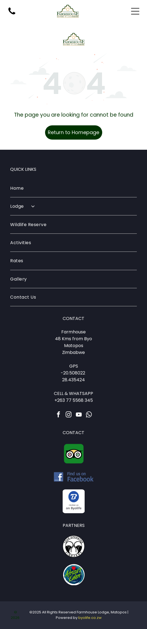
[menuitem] (73, 188)
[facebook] (58, 415)
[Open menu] (135, 11)
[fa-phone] (11, 14)
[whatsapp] (88, 415)
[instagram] (68, 415)
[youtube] (78, 415)
